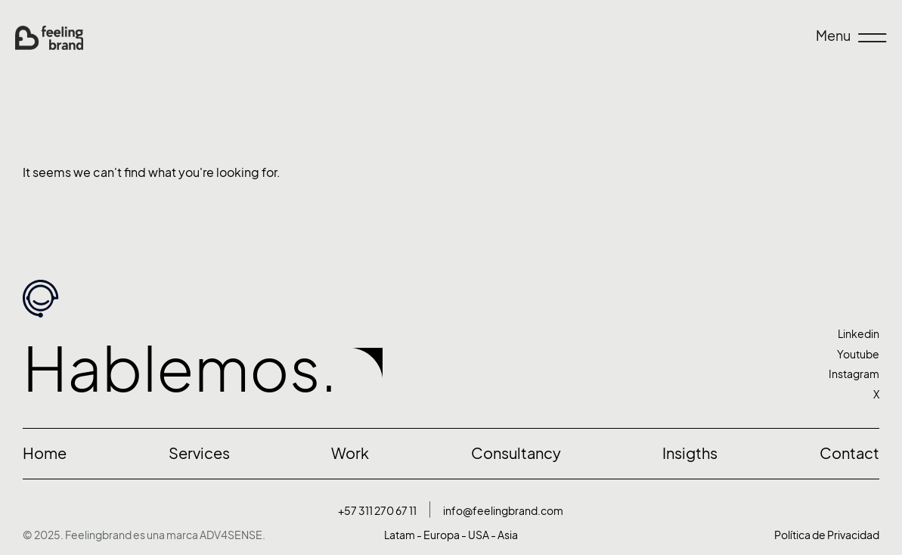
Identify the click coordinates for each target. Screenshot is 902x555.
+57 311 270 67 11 (377, 510)
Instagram (854, 373)
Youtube (858, 354)
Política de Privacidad (826, 535)
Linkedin (858, 333)
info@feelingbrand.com (503, 510)
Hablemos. (180, 369)
